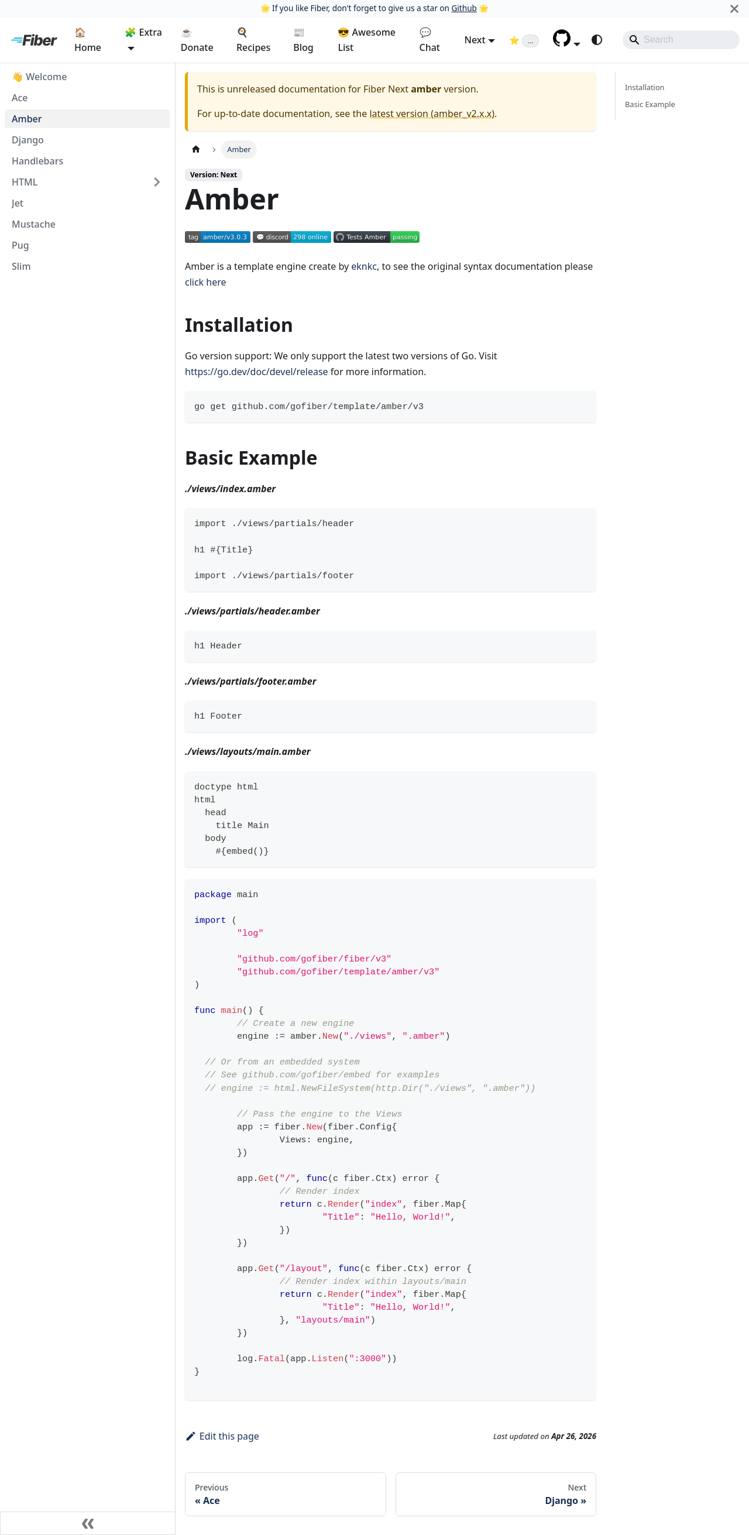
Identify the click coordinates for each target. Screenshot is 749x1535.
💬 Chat (430, 40)
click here (205, 282)
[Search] (681, 39)
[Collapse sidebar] (88, 1523)
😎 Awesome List (367, 40)
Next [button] (475, 39)
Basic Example (650, 104)
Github (463, 7)
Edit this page (222, 1436)
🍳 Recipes (253, 40)
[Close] (734, 8)
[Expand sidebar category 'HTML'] (157, 182)
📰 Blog (303, 40)
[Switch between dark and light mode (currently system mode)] (596, 39)
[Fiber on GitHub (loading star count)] (524, 40)
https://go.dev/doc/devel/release (256, 371)
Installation (645, 87)
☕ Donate (197, 40)
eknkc (364, 266)
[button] (566, 43)
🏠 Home (87, 40)
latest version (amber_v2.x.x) (431, 113)
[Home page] (196, 149)
